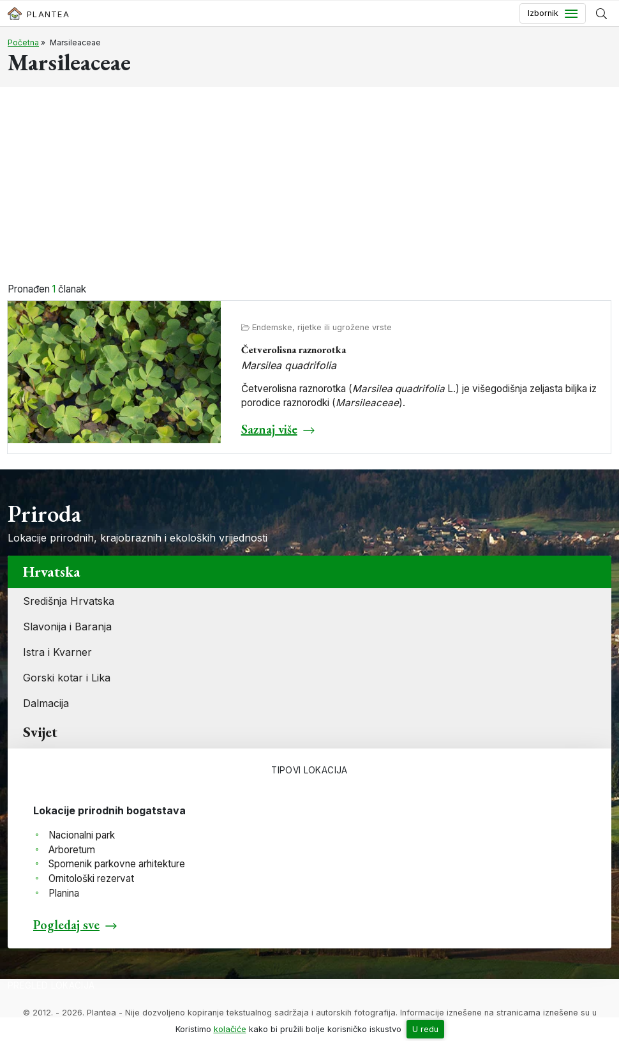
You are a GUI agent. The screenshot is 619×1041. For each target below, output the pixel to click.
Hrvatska (51, 571)
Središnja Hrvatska (68, 601)
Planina (63, 893)
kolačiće (230, 1029)
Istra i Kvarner (57, 652)
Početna (23, 42)
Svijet (40, 731)
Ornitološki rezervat (91, 878)
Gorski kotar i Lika (66, 677)
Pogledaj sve (66, 924)
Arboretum (71, 850)
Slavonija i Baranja (67, 626)
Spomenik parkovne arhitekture (116, 864)
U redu (425, 1029)
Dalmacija (46, 703)
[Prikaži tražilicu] (601, 13)
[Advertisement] (309, 186)
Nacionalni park (81, 835)
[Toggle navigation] (552, 13)
